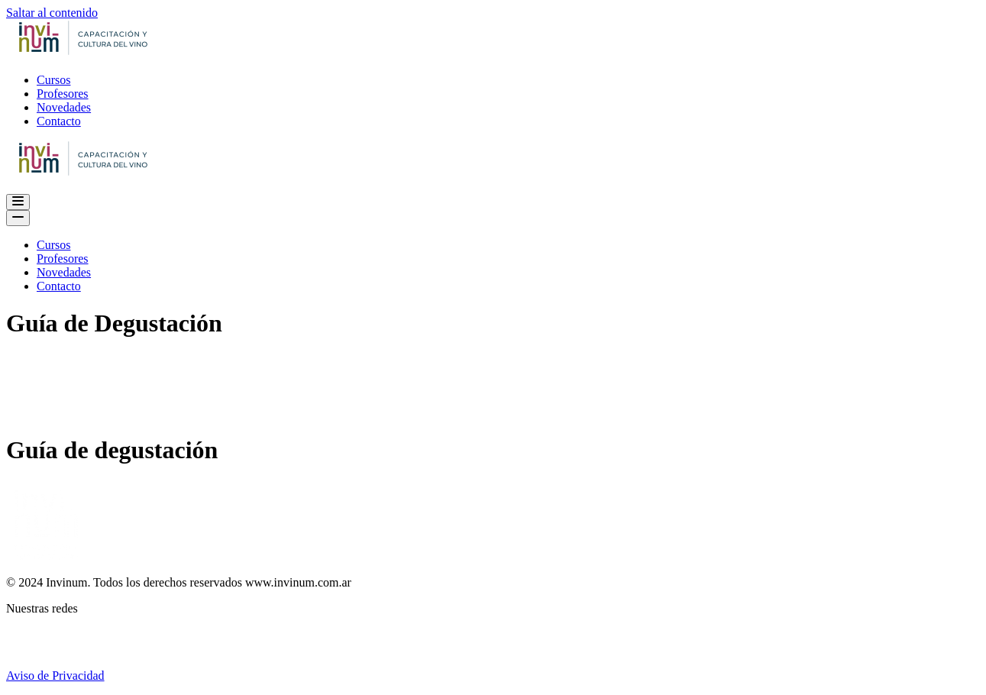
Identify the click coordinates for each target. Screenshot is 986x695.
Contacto (59, 121)
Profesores (63, 93)
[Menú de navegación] (18, 202)
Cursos (53, 79)
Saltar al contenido (52, 12)
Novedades (64, 107)
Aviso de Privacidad (55, 675)
